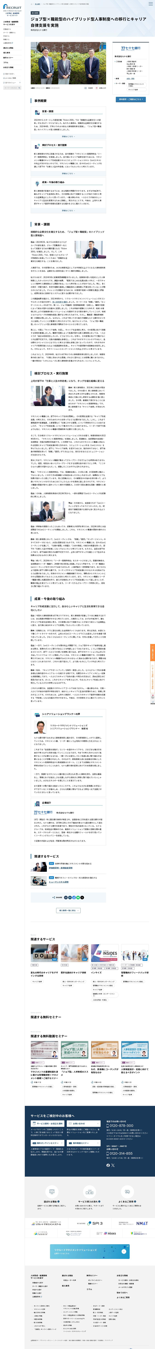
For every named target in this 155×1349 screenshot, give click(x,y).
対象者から (7, 29)
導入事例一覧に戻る (67, 910)
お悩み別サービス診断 (100, 1326)
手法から (6, 36)
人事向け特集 (38, 1316)
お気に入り (102, 88)
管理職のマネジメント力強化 (136, 85)
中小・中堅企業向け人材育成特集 (74, 1315)
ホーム (31, 4)
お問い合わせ (79, 1123)
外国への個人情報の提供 (89, 1340)
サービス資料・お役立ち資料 (49, 1123)
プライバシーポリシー (46, 1340)
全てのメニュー (10, 82)
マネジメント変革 (39, 1309)
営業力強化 (112, 1319)
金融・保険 (130, 78)
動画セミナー (93, 1283)
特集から (6, 39)
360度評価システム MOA (71, 1322)
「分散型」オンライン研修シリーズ (45, 1329)
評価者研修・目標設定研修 (60, 867)
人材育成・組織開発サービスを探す (11, 23)
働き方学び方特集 (39, 1312)
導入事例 (6, 52)
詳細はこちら (67, 136)
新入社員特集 (38, 1322)
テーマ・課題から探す (40, 1286)
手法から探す (37, 1290)
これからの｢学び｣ (39, 1326)
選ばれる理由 (8, 48)
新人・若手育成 (98, 1312)
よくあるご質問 (10, 78)
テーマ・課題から (9, 32)
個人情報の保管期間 (75, 1340)
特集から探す (37, 1293)
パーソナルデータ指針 (61, 1340)
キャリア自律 (133, 89)
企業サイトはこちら (89, 1251)
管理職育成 (96, 1309)
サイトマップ (109, 1340)
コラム (5, 62)
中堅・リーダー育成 (99, 1316)
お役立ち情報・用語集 (126, 1283)
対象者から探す (37, 1283)
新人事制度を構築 (59, 302)
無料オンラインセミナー (48, 1143)
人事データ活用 (114, 1312)
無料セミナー (8, 57)
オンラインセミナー (95, 1280)
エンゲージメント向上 (116, 1309)
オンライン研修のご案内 (41, 1306)
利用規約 (100, 1340)
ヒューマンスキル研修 (59, 882)
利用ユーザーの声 (69, 1280)
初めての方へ (9, 74)
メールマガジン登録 (125, 1287)
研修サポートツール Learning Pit (74, 1318)
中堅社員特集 (38, 1319)
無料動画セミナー (81, 1143)
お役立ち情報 (8, 67)
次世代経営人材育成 (99, 1319)
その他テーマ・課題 (99, 1322)
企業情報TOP (34, 1340)
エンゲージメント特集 (70, 1312)
